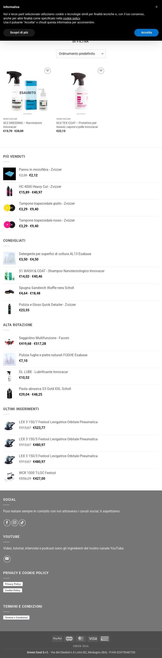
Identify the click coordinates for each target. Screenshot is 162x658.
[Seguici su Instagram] (14, 522)
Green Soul (81, 646)
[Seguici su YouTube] (7, 559)
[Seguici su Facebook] (7, 522)
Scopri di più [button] (19, 32)
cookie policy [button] (71, 18)
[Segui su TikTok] (22, 522)
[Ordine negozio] (81, 54)
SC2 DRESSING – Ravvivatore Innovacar (22, 125)
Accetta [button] (146, 32)
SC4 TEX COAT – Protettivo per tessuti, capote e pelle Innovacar (77, 125)
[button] (80, 41)
